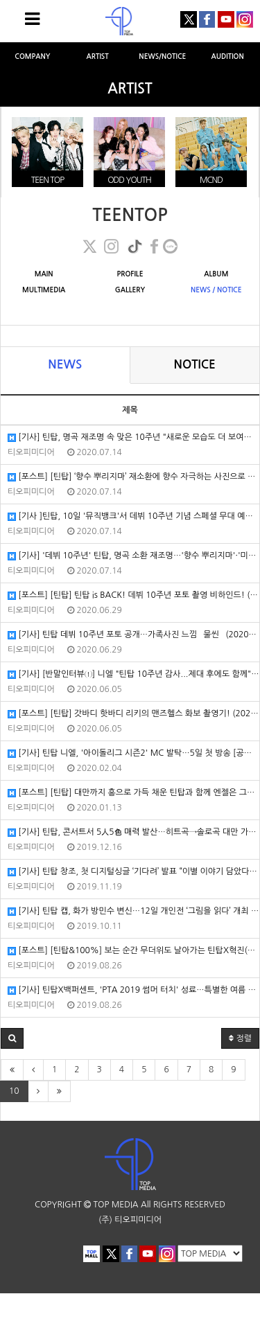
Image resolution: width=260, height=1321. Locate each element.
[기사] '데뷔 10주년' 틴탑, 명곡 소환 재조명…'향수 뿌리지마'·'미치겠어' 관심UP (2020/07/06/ (133, 555)
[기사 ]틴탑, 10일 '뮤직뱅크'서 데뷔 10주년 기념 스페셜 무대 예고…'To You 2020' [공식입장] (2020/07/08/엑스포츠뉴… (133, 516)
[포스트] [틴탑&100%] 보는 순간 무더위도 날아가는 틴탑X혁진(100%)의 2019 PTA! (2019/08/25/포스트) (133, 950)
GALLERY (130, 290)
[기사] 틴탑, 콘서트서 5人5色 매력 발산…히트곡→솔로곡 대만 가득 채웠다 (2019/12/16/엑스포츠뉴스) (133, 832)
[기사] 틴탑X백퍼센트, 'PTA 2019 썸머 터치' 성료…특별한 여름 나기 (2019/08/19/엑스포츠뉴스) (133, 990)
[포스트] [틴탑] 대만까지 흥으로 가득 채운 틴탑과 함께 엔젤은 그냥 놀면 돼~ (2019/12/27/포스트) (133, 792)
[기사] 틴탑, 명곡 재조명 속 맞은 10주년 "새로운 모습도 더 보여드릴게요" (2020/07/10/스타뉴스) (133, 437)
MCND (211, 180)
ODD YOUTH (129, 180)
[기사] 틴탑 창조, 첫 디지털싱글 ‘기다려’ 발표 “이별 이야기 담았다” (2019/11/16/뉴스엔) (133, 871)
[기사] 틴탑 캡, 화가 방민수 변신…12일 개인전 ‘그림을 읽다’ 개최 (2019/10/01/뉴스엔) (133, 911)
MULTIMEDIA (43, 290)
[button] (12, 1038)
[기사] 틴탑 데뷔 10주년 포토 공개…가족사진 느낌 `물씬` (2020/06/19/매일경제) (133, 634)
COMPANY (32, 56)
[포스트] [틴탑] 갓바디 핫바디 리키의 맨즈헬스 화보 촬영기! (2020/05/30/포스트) (133, 713)
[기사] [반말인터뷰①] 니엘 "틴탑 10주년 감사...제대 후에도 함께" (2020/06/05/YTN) (133, 674)
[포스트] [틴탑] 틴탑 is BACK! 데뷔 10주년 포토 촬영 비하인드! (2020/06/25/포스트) (133, 595)
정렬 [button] (240, 1038)
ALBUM (216, 274)
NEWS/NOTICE (162, 56)
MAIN (44, 274)
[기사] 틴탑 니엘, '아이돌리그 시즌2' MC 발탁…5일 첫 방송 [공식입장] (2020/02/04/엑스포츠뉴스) (133, 753)
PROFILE (130, 274)
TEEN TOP (47, 180)
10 (14, 1091)
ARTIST (97, 56)
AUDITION (227, 56)
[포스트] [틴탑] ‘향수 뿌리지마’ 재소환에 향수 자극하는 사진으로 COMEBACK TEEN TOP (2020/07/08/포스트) (133, 476)
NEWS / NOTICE (216, 290)
